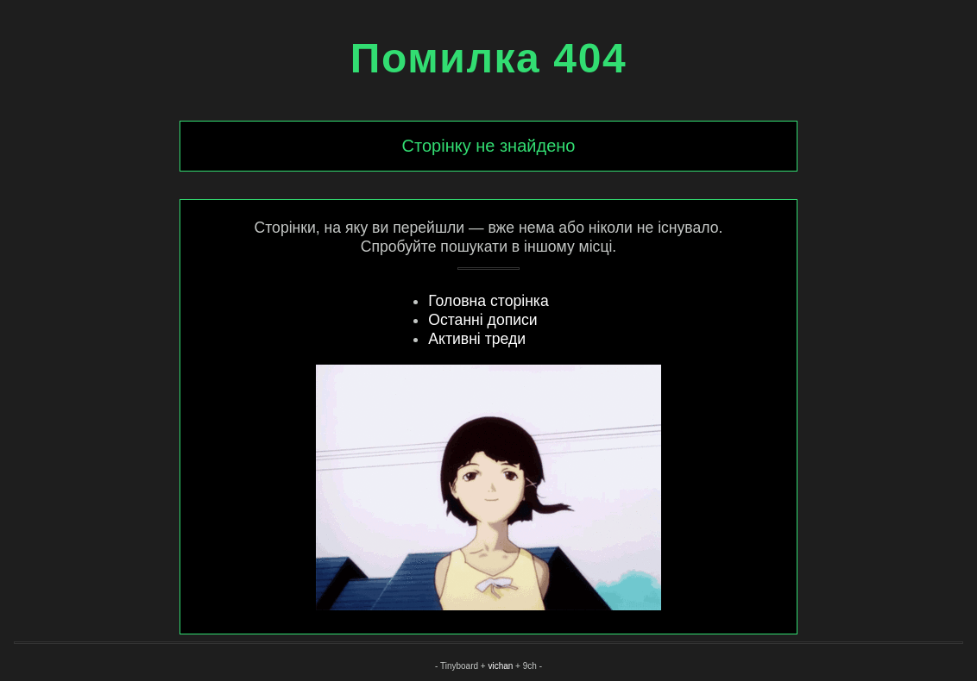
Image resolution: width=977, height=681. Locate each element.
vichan (500, 666)
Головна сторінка (488, 300)
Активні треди (477, 338)
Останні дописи (482, 319)
